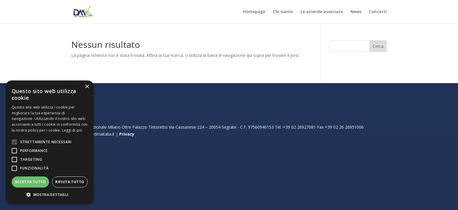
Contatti (378, 12)
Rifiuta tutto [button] (69, 181)
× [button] (87, 87)
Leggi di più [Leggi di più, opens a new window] (72, 130)
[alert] (49, 142)
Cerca (378, 46)
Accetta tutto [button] (30, 181)
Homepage (254, 12)
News (356, 12)
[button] (50, 194)
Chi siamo (283, 12)
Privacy (126, 134)
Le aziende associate (322, 12)
